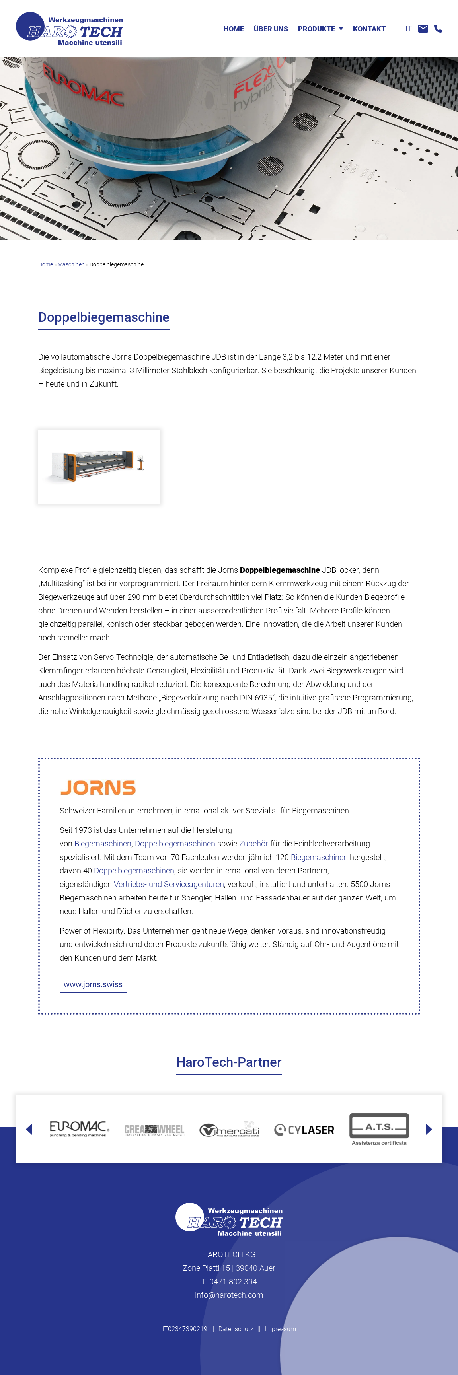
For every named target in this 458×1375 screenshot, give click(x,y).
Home (234, 29)
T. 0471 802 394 (229, 1281)
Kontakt (369, 29)
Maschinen (71, 264)
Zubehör (253, 843)
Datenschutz (235, 1329)
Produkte (316, 29)
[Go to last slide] (29, 1129)
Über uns (271, 29)
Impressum (280, 1329)
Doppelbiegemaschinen (175, 843)
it (408, 28)
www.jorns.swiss (93, 984)
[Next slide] (429, 1129)
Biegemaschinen (102, 843)
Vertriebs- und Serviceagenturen (169, 884)
